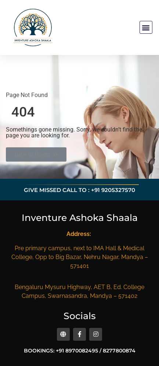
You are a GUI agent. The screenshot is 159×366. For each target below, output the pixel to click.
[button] (146, 27)
